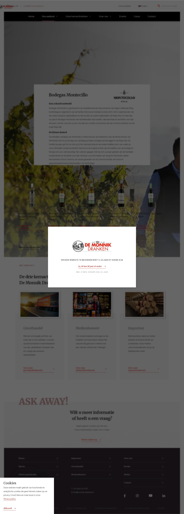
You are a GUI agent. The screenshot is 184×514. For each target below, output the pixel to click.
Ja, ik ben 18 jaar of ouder (90, 266)
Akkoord (8, 508)
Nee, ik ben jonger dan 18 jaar (92, 272)
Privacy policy (10, 499)
